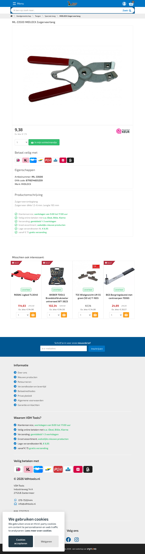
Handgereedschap (23, 16)
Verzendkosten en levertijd (30, 386)
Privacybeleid (23, 395)
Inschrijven (97, 348)
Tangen (38, 16)
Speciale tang (50, 16)
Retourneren (22, 381)
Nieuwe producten (25, 377)
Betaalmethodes (24, 391)
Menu (18, 3)
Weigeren (46, 541)
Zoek (127, 10)
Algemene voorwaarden (28, 400)
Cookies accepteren (20, 541)
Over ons (20, 372)
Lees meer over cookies (38, 530)
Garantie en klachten (27, 405)
